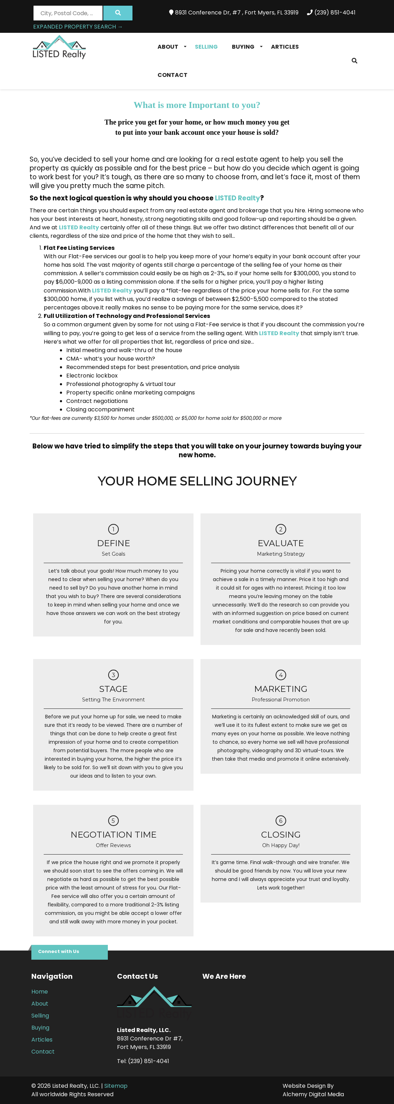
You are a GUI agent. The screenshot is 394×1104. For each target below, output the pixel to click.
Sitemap (116, 1086)
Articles (285, 47)
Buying (243, 47)
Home (39, 992)
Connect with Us (58, 951)
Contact (172, 75)
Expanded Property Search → (78, 27)
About (168, 47)
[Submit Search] (118, 13)
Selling (206, 47)
